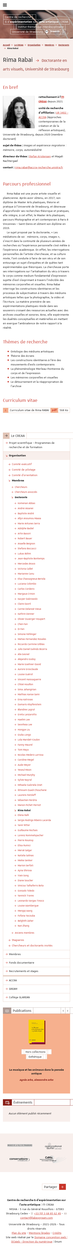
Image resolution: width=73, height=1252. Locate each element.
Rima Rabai (24, 810)
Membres (49, 44)
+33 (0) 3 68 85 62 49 (47, 1213)
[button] (62, 1187)
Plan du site (19, 1233)
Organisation (34, 44)
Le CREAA (18, 44)
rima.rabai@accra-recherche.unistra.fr (39, 167)
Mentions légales (39, 1233)
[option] (36, 1054)
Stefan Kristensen (40, 156)
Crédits (57, 1233)
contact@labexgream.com (36, 1218)
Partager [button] (50, 1187)
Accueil (6, 44)
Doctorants (63, 44)
